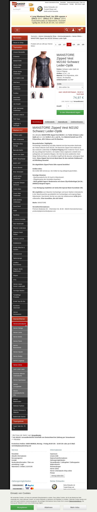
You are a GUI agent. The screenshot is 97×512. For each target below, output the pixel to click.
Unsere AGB (54, 456)
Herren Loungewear (17, 385)
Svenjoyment (17, 254)
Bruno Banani (17, 167)
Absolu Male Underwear (17, 66)
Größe (59, 84)
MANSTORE (17, 61)
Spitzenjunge (17, 258)
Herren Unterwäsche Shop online (61, 471)
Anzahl (59, 106)
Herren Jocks (17, 332)
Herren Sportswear (19, 380)
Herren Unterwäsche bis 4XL (18, 393)
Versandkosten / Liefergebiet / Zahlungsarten (64, 462)
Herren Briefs (17, 337)
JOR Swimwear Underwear (18, 109)
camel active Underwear (17, 177)
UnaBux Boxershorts (17, 264)
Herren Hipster (18, 352)
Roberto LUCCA (18, 239)
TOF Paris (16, 119)
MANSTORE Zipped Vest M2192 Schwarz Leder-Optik (49, 38)
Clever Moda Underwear (17, 73)
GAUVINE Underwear (16, 98)
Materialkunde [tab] (62, 122)
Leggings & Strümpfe (17, 124)
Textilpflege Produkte (17, 296)
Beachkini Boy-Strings (18, 145)
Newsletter (63, 2)
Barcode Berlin (18, 150)
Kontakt (72, 4)
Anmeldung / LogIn (18, 464)
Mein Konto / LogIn (80, 4)
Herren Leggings (18, 360)
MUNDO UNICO (18, 115)
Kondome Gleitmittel (16, 307)
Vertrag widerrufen (57, 476)
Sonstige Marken (18, 290)
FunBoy (15, 93)
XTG (14, 280)
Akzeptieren (22, 507)
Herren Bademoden (17, 400)
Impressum (53, 454)
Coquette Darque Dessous (19, 184)
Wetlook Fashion (18, 406)
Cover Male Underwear (17, 194)
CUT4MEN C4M (18, 78)
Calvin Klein (17, 189)
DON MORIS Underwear (17, 201)
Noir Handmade (18, 223)
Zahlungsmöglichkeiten (57, 460)
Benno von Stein (18, 154)
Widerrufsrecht (55, 464)
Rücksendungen (55, 466)
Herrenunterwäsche (19, 324)
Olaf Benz (16, 82)
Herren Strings (18, 328)
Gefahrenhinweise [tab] (77, 122)
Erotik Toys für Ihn (19, 301)
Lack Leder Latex (19, 369)
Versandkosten (78, 101)
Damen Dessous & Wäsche (19, 411)
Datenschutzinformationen (58, 458)
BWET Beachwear (19, 159)
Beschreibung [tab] (37, 122)
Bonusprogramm (63, 4)
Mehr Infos (74, 507)
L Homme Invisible (19, 219)
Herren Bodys (17, 356)
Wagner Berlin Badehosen (18, 270)
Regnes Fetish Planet (18, 233)
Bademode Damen (19, 416)
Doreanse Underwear (16, 88)
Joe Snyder (17, 104)
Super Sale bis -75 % (19, 427)
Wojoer (15, 275)
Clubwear (16, 56)
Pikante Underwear (19, 228)
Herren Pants (17, 341)
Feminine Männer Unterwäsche (19, 375)
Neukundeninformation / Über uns (76, 2)
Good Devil (17, 206)
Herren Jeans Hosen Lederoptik (19, 285)
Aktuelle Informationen (19, 456)
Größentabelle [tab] (50, 122)
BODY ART (17, 163)
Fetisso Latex (17, 135)
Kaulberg (16, 215)
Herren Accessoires (17, 313)
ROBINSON (17, 243)
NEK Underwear (18, 139)
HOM (15, 210)
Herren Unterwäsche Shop (52, 2)
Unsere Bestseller (19, 52)
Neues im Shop (18, 42)
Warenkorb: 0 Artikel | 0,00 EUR (22, 466)
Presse (52, 473)
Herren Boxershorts (17, 346)
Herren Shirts (17, 365)
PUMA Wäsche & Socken (19, 248)
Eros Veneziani (18, 172)
